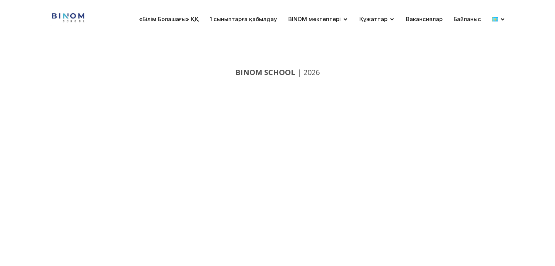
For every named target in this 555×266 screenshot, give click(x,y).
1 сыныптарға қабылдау (243, 19)
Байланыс (467, 19)
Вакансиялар (424, 19)
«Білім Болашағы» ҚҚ (169, 19)
